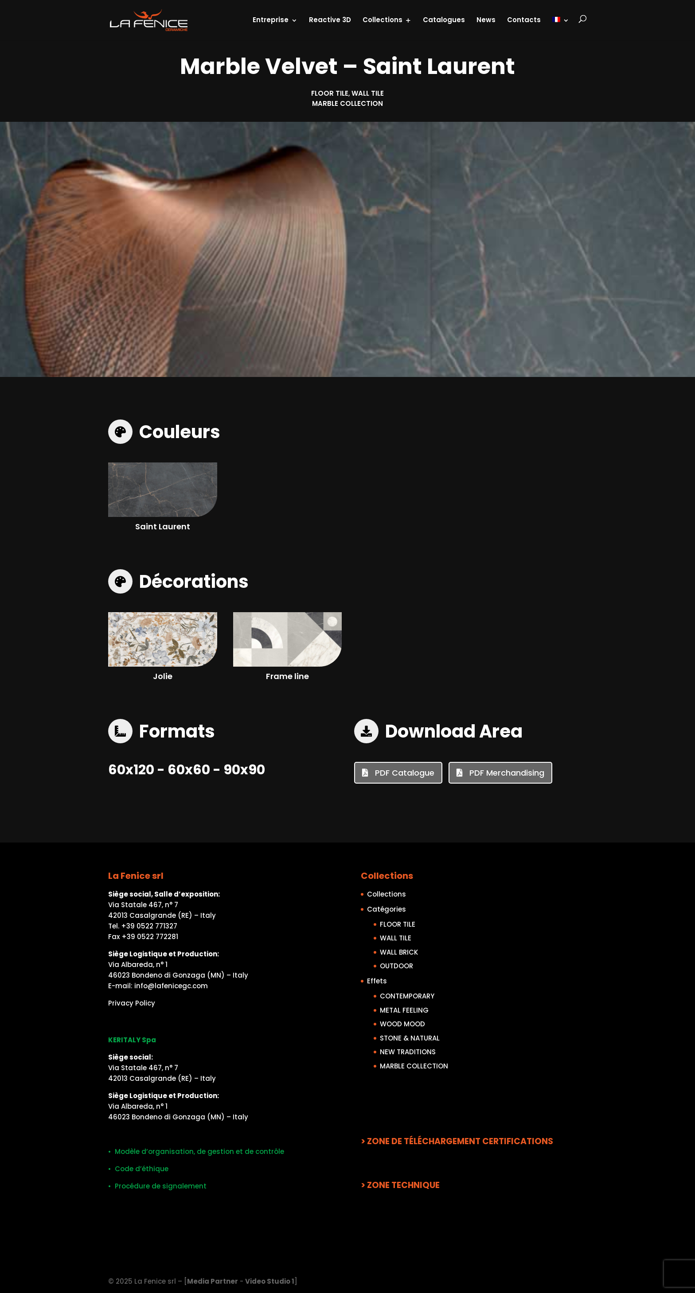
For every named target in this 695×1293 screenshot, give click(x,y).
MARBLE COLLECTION (347, 103)
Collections (382, 19)
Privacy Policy (131, 1003)
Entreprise (271, 19)
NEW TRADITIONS (408, 1051)
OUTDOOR (396, 966)
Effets (377, 981)
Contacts (524, 19)
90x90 (244, 770)
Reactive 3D (330, 19)
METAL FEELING (404, 1010)
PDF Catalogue (403, 772)
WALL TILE (367, 93)
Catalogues (444, 19)
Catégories (386, 909)
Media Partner (212, 1281)
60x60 (189, 770)
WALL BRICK (399, 952)
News (486, 19)
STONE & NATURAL (410, 1038)
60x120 (131, 770)
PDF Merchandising (505, 772)
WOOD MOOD (402, 1024)
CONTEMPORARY (407, 996)
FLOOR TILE (329, 93)
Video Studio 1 (269, 1281)
